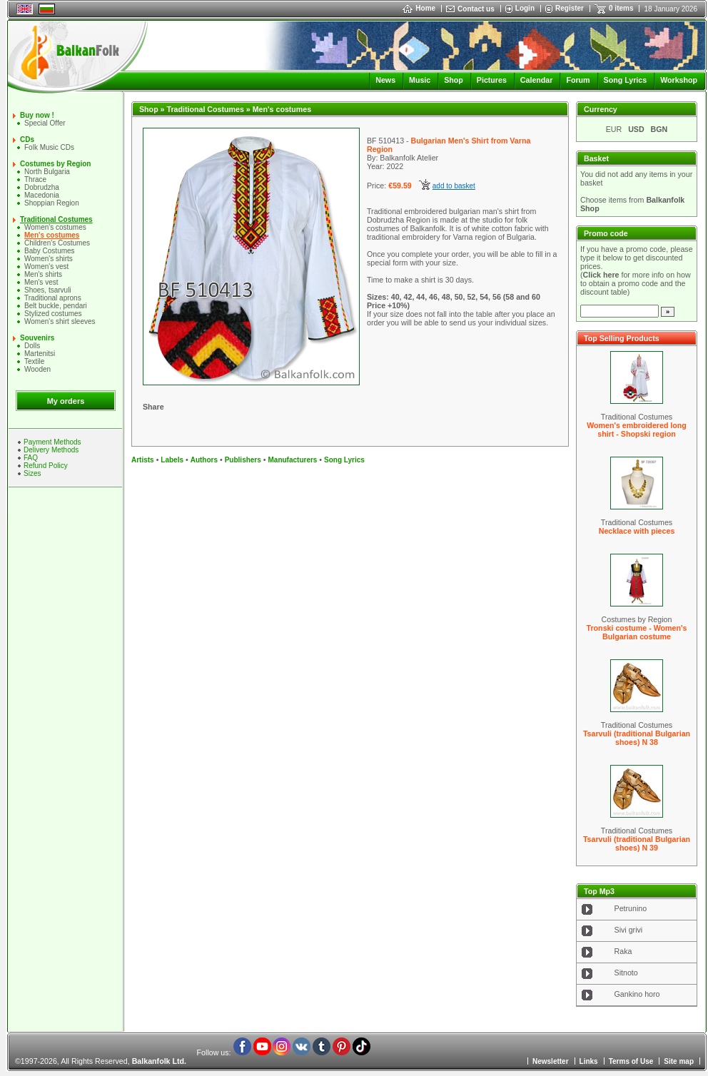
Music (419, 80)
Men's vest (41, 282)
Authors (204, 460)
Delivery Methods (51, 450)
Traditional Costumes (56, 219)
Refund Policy (46, 466)
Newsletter (550, 1061)
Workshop (678, 80)
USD (636, 129)
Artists (142, 460)
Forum (578, 80)
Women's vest (46, 266)
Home (419, 8)
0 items (621, 8)
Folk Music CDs (49, 147)
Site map (679, 1061)
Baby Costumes (49, 251)
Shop (453, 80)
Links (589, 1061)
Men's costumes (51, 235)
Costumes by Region (55, 164)
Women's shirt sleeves (60, 321)
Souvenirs (37, 338)
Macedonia (41, 195)
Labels (172, 460)
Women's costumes (55, 227)
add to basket (454, 186)
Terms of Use (631, 1061)
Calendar (536, 80)
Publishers (243, 460)
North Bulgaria (47, 172)
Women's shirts (48, 259)
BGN (659, 129)
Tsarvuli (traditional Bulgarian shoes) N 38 (636, 737)
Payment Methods (52, 442)
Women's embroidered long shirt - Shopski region (637, 429)
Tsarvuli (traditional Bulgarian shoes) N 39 (636, 843)
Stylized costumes (53, 314)
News (385, 80)
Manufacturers (292, 460)
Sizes (32, 473)
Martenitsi (39, 353)
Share (153, 406)
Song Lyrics (625, 80)
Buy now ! (37, 115)
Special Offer (45, 123)
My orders (66, 401)
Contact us (476, 9)
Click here (601, 274)
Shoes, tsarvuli (47, 290)
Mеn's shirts (43, 274)
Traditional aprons (52, 298)
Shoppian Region (51, 203)
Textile (34, 361)
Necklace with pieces (637, 531)
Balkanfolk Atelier (409, 157)
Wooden (37, 369)
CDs (27, 139)
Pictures (492, 80)
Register (569, 8)
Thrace (35, 179)
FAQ (31, 458)
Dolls (32, 346)
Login (525, 8)
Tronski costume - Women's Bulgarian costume (637, 632)
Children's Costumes (57, 243)
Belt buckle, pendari (55, 306)
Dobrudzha (41, 187)
